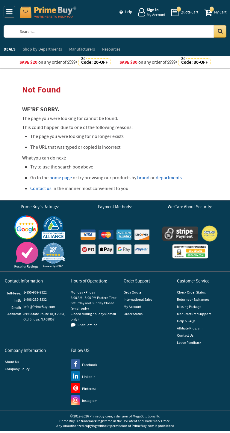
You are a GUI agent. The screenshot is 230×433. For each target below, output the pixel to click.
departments (169, 177)
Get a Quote (132, 292)
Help (128, 11)
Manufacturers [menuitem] (82, 49)
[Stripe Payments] (180, 234)
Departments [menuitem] (42, 49)
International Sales (138, 299)
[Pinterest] (83, 388)
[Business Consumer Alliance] (53, 227)
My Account (132, 306)
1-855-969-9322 (35, 292)
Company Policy (17, 369)
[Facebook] (84, 364)
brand (143, 177)
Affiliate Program (189, 328)
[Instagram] (84, 400)
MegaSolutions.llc (146, 416)
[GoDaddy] (190, 251)
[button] (53, 255)
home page (60, 177)
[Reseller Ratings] (26, 255)
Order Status (133, 314)
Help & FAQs (186, 321)
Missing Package (189, 306)
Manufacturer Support (194, 314)
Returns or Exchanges (193, 299)
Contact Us (185, 335)
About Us (12, 361)
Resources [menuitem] (111, 49)
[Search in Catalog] (220, 31)
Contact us (41, 188)
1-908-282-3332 (35, 299)
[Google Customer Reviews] (26, 227)
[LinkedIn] (83, 376)
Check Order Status (191, 292)
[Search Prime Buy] (120, 31)
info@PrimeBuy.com (39, 306)
